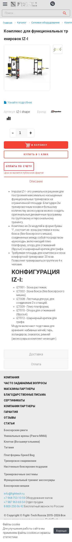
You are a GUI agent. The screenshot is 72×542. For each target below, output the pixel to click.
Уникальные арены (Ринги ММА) (25, 435)
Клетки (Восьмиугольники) (22, 441)
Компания (11, 377)
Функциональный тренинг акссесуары (29, 480)
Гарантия (11, 411)
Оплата (36, 364)
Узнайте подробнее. (18, 102)
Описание (36, 181)
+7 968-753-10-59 (14, 497)
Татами (9, 447)
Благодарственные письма (25, 394)
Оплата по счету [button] (19, 166)
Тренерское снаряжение (20, 460)
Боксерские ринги (16, 430)
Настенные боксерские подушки (25, 466)
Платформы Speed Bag (19, 455)
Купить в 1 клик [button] (36, 154)
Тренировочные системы (21, 474)
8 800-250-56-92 (14, 506)
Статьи (9, 423)
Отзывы (10, 417)
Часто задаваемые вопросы (25, 383)
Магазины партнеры (19, 388)
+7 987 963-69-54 (14, 502)
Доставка (36, 354)
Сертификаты (14, 400)
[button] (52, 3)
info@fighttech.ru (14, 493)
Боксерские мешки (16, 485)
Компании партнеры (19, 406)
